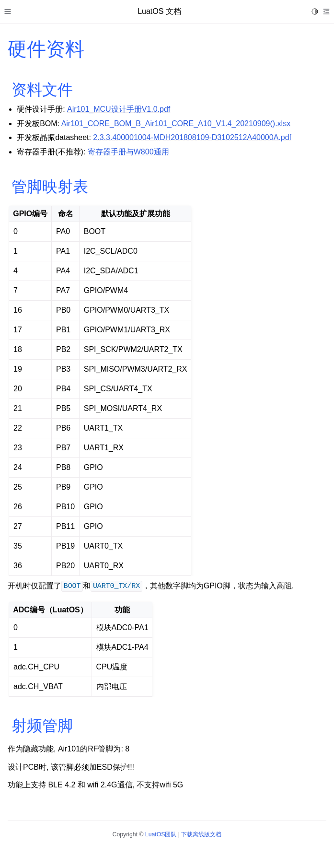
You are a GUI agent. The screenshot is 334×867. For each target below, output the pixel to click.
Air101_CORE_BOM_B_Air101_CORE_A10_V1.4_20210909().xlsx (175, 123)
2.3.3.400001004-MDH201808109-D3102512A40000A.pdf (192, 137)
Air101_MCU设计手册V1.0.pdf (118, 109)
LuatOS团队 (161, 834)
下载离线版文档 (201, 834)
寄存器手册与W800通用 (128, 152)
